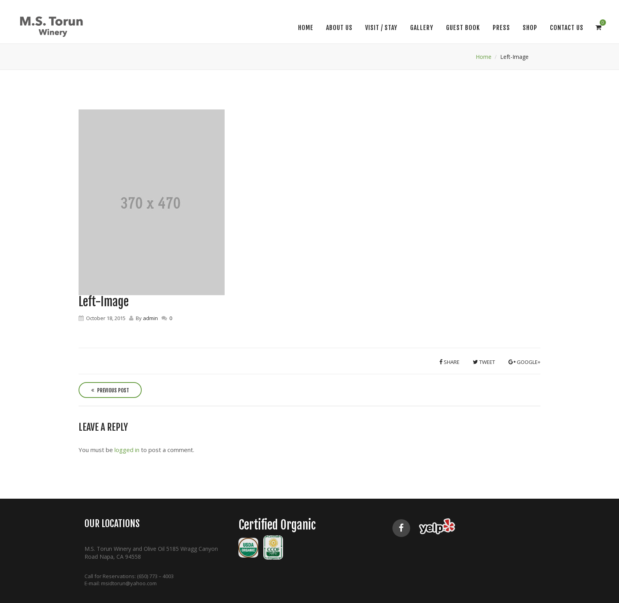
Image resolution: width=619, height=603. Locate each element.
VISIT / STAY (381, 28)
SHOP (530, 28)
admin (150, 318)
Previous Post (110, 390)
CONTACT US (566, 28)
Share (449, 362)
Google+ (524, 362)
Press (501, 28)
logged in (126, 450)
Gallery (421, 28)
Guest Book (463, 28)
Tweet (484, 362)
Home (305, 28)
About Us (339, 28)
